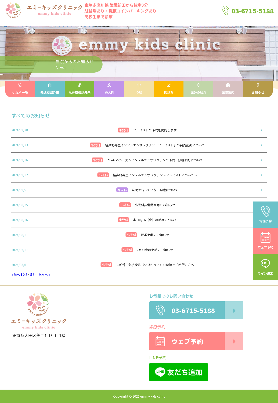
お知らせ (258, 89)
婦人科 (109, 89)
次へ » (45, 274)
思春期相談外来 (80, 89)
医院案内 (228, 89)
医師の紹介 (198, 89)
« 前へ (15, 274)
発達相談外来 (49, 89)
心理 (139, 89)
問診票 (168, 89)
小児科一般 (20, 89)
